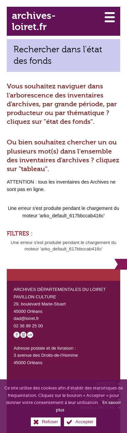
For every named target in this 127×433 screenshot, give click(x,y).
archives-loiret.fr (34, 21)
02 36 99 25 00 (28, 325)
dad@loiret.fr (26, 318)
